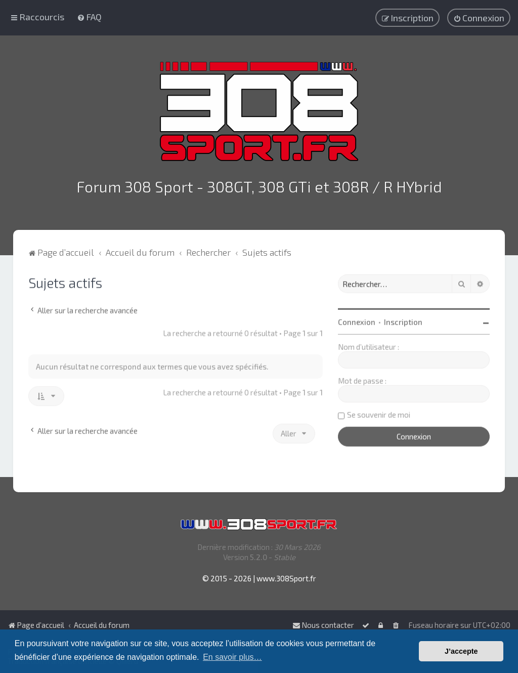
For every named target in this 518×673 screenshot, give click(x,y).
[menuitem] (89, 17)
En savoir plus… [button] (232, 657)
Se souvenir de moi (378, 413)
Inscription (403, 320)
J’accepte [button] (461, 651)
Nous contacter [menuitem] (323, 624)
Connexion (356, 320)
